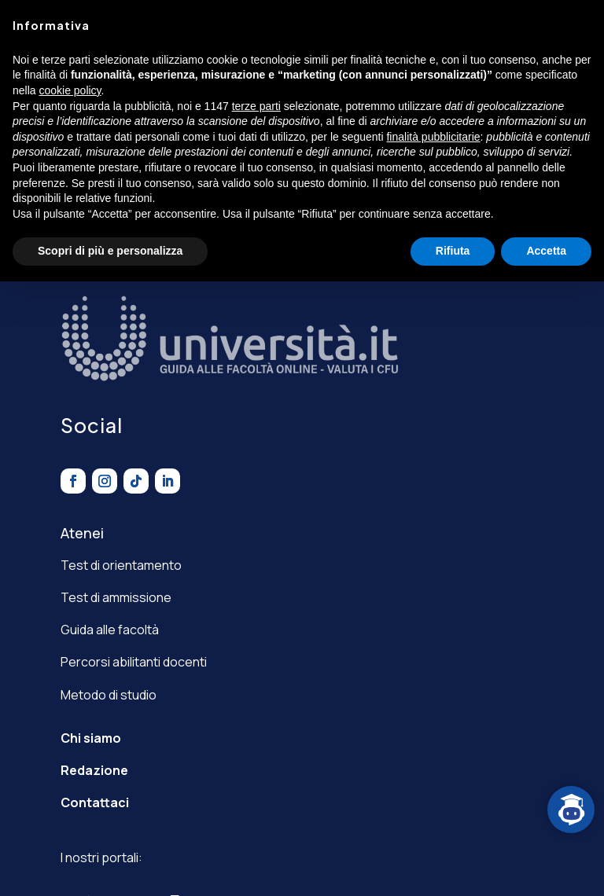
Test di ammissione (116, 597)
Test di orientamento (121, 565)
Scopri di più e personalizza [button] (110, 250)
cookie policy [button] (70, 90)
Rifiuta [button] (453, 250)
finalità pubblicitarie (433, 136)
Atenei (82, 532)
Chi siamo (91, 738)
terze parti (256, 106)
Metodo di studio (109, 694)
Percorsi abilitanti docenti (134, 661)
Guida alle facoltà (110, 629)
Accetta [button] (546, 250)
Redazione (94, 770)
